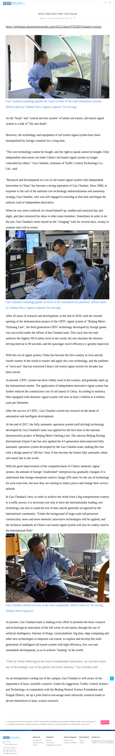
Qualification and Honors (63, 740)
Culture (51, 740)
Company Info (52, 736)
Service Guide (73, 736)
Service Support (75, 734)
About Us (52, 734)
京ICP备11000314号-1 (7, 747)
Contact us (93, 734)
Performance (61, 738)
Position (83, 738)
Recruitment (85, 734)
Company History (53, 738)
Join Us (83, 736)
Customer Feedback (74, 738)
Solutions (61, 734)
